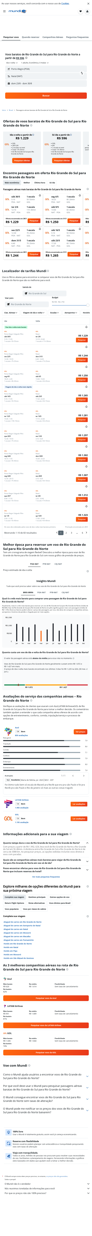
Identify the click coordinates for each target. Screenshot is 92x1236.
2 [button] (66, 514)
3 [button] (71, 514)
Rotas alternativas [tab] (37, 884)
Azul (17, 709)
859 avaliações (21, 716)
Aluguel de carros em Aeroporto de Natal (22, 907)
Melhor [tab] (27, 164)
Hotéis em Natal (11, 928)
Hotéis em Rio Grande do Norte (18, 925)
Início (4, 91)
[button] (88, 4)
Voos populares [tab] (12, 890)
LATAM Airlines (22, 781)
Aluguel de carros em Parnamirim (19, 921)
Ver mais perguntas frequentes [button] (46, 858)
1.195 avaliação (22, 803)
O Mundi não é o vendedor (47, 1165)
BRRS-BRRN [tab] (28, 573)
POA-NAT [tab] (34, 545)
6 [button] (82, 514)
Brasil (11, 91)
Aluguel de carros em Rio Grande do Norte (22, 903)
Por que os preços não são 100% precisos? (47, 1174)
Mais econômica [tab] (12, 164)
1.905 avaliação (22, 789)
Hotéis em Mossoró (12, 936)
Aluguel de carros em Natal (16, 910)
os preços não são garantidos (57, 1157)
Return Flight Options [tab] (14, 884)
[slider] (87, 286)
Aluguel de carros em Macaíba (17, 917)
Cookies (65, 3)
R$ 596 (20, 39)
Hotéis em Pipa (10, 932)
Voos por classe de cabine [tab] (34, 890)
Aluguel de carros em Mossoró (17, 914)
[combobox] (12, 44)
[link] (22, 141)
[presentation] (26, 39)
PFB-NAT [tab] (46, 545)
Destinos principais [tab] (37, 878)
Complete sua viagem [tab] (14, 878)
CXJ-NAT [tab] (58, 545)
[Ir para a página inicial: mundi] (18, 11)
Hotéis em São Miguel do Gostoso (19, 939)
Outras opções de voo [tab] (59, 878)
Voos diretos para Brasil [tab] (59, 884)
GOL (17, 796)
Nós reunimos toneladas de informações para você (47, 1169)
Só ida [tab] (52, 164)
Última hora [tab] (39, 164)
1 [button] (60, 514)
